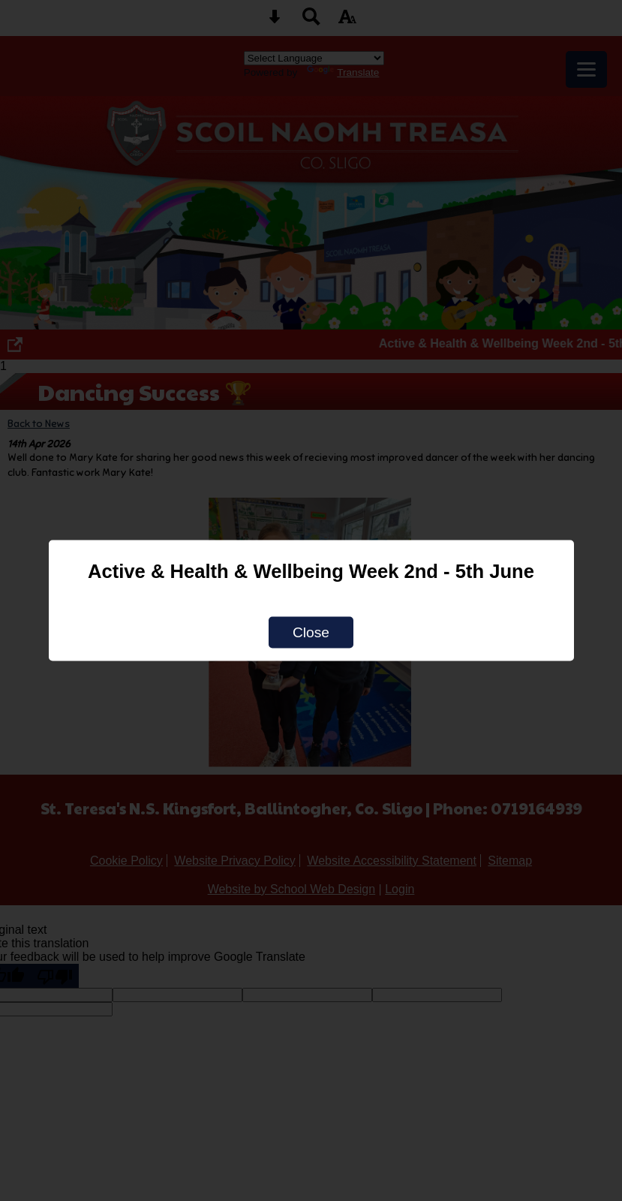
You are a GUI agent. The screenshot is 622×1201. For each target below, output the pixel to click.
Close (311, 632)
